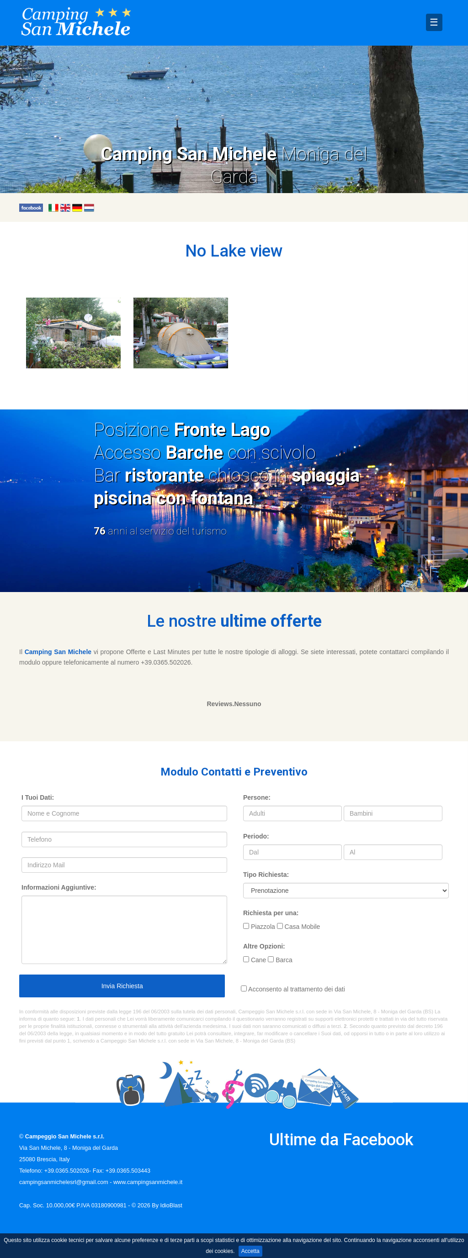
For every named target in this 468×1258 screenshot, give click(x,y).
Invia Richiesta (122, 986)
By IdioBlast (167, 1205)
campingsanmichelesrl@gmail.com (63, 1182)
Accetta (250, 1251)
